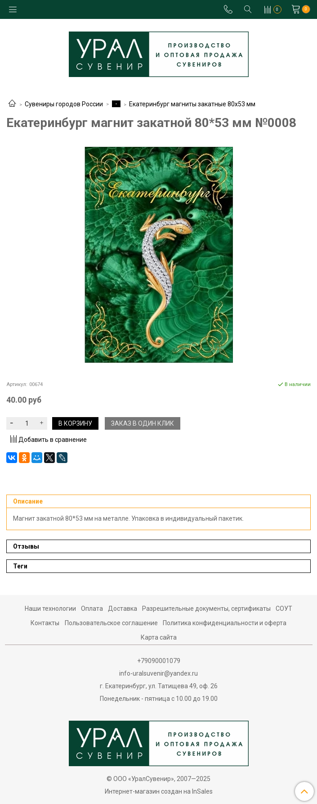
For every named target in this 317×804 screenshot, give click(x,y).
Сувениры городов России (64, 104)
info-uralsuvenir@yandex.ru (158, 673)
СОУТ (284, 608)
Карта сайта (159, 637)
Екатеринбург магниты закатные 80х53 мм (192, 104)
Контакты (45, 623)
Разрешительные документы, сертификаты (206, 608)
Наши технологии (50, 608)
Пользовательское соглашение (111, 623)
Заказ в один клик (142, 423)
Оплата (92, 608)
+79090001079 (158, 660)
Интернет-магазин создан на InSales (159, 791)
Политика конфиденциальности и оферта (224, 623)
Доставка (122, 608)
